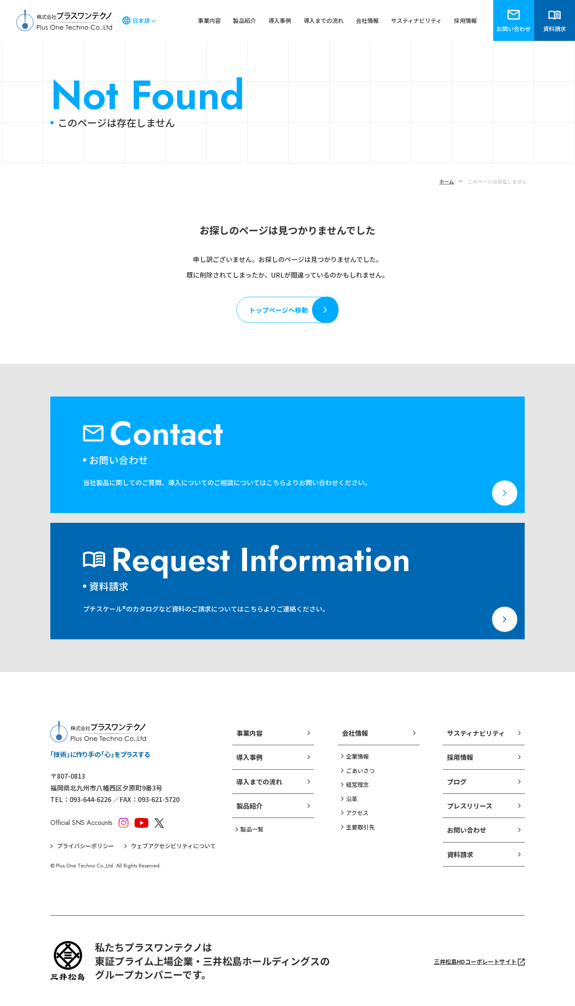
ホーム (446, 181)
